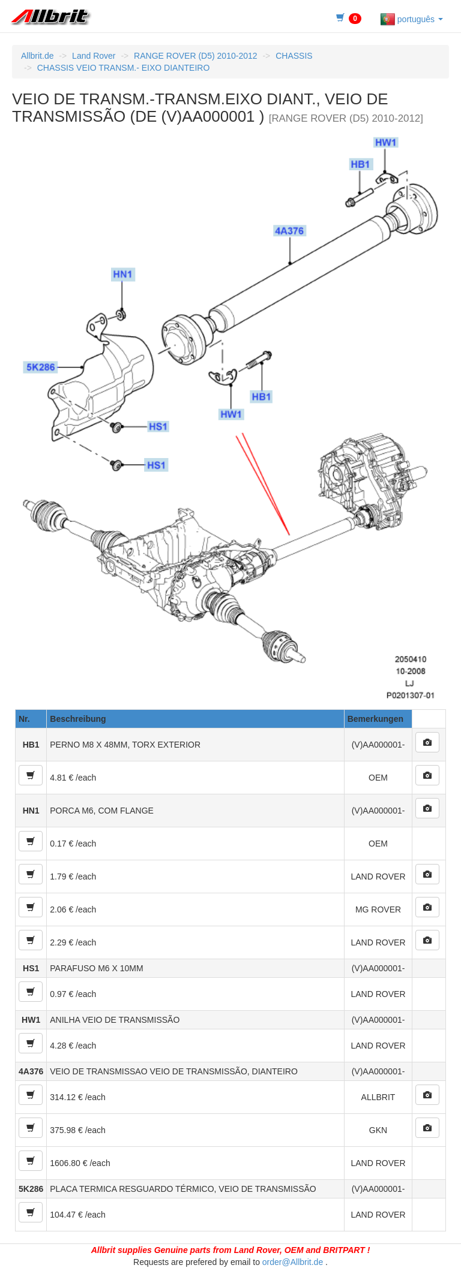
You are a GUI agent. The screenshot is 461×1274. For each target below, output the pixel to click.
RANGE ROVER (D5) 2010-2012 (195, 56)
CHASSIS (294, 56)
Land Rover (93, 56)
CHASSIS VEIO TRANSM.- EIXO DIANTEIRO (123, 68)
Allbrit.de (37, 56)
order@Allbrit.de (292, 1262)
